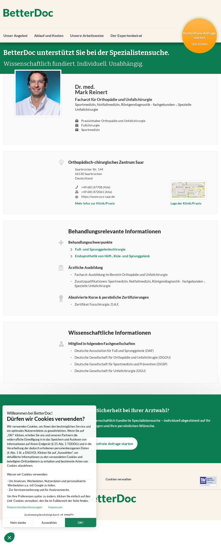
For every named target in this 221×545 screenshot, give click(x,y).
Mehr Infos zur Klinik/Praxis (95, 203)
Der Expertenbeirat (126, 35)
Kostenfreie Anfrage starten (110, 443)
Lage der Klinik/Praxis (186, 203)
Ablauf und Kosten (48, 35)
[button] (9, 537)
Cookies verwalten (118, 479)
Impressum (37, 507)
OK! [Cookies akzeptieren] (62, 522)
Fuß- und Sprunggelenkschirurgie (100, 249)
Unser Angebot (15, 35)
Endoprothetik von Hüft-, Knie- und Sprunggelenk (112, 256)
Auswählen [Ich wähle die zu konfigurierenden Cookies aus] (30, 522)
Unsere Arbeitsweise (87, 35)
